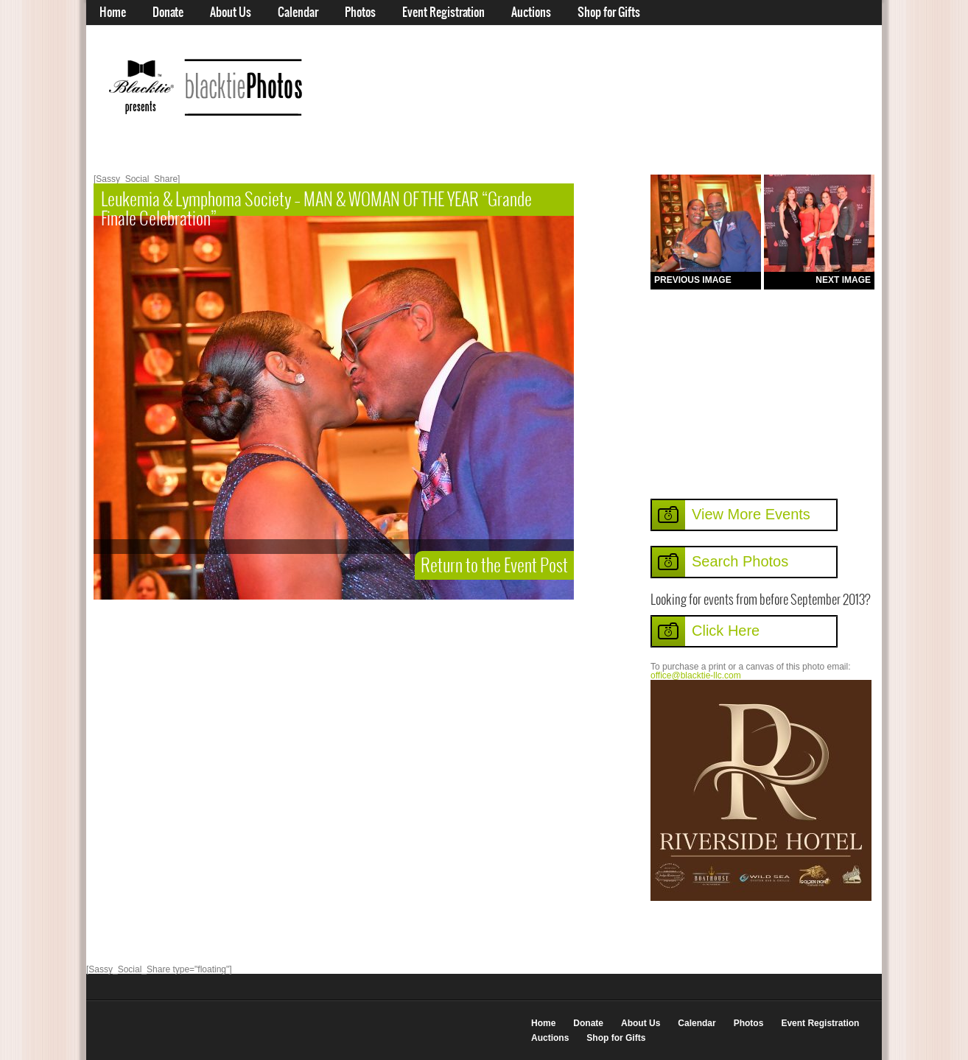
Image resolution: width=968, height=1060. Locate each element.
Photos (360, 12)
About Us (230, 12)
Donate (167, 12)
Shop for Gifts (609, 12)
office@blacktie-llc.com (695, 675)
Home (112, 12)
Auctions (531, 12)
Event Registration (443, 12)
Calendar (298, 12)
